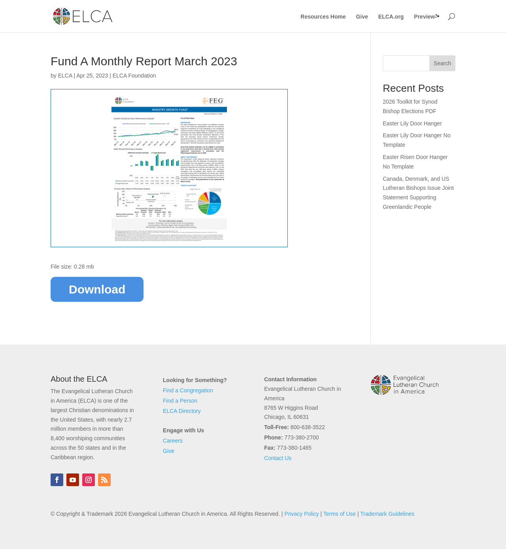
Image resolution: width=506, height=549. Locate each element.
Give (362, 17)
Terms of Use (339, 514)
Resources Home (323, 17)
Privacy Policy (301, 514)
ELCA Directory (182, 411)
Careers (173, 440)
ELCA (65, 75)
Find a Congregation (188, 390)
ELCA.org (391, 17)
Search (442, 63)
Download (97, 289)
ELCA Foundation (134, 75)
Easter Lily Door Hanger (412, 123)
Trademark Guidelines (387, 514)
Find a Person (180, 401)
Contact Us (277, 458)
